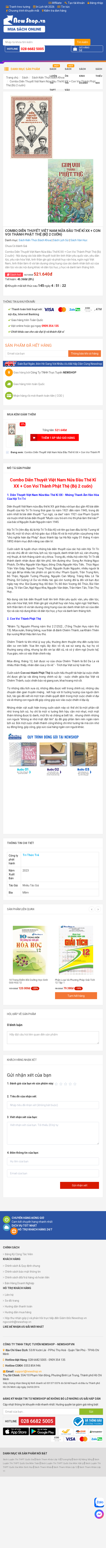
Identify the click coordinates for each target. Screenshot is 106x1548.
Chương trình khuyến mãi (24, 10)
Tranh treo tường (19, 6)
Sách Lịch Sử (61, 240)
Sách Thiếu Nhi (98, 70)
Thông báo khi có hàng (84, 353)
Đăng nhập (95, 2)
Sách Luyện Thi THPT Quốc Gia (18, 1459)
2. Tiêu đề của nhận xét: (22, 1096)
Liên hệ (9, 1294)
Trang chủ (12, 77)
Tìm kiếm (82, 42)
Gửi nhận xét (79, 1185)
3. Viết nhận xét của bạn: (22, 1117)
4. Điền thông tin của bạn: (23, 1152)
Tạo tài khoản (75, 2)
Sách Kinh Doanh (83, 70)
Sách (25, 77)
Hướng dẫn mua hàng (18, 1312)
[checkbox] (53, 452)
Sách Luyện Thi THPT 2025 (53, 70)
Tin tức (65, 6)
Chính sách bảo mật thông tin (23, 1271)
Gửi (91, 1411)
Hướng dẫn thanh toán (18, 1306)
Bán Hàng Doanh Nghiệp (19, 1283)
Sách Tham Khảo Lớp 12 (65, 1467)
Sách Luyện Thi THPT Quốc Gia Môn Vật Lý (62, 1463)
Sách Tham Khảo (43, 1467)
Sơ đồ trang (12, 1300)
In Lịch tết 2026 (45, 6)
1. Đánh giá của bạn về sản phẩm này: (30, 1083)
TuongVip (66, 1459)
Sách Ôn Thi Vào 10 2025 (68, 70)
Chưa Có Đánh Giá (16, 246)
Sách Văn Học (78, 240)
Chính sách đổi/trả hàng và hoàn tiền (27, 1277)
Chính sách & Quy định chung (22, 1265)
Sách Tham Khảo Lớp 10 (48, 1459)
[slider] (66, 1084)
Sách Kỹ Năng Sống (83, 1459)
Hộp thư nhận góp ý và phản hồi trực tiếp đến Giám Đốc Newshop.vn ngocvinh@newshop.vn (45, 1319)
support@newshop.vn (28, 1371)
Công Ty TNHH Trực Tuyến (53, 372)
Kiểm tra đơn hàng (55, 10)
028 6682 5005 (32, 49)
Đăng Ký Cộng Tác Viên (19, 1254)
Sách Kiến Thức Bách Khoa (48, 77)
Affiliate (55, 2)
